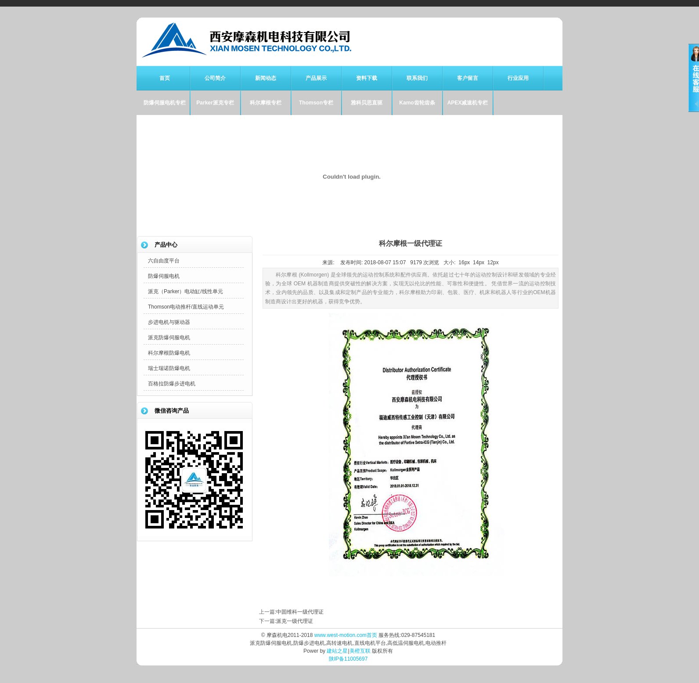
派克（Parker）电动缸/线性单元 (185, 291)
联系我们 (417, 78)
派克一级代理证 (294, 621)
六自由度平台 (164, 261)
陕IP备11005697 (348, 659)
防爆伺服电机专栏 (165, 103)
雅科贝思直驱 (366, 103)
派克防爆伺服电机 (169, 337)
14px (478, 262)
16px (464, 262)
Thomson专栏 (316, 103)
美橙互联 (360, 651)
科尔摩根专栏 (265, 103)
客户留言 (467, 78)
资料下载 (366, 78)
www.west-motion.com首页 (345, 635)
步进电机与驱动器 (169, 322)
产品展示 (316, 78)
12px (493, 262)
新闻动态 (265, 78)
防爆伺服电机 (164, 276)
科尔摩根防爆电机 (169, 353)
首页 (164, 78)
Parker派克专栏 (215, 103)
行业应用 (518, 78)
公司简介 (215, 78)
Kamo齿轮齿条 (417, 103)
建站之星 (337, 651)
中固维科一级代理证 (300, 612)
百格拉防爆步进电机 (171, 384)
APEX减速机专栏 (467, 103)
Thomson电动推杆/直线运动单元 (186, 307)
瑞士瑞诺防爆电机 (169, 368)
